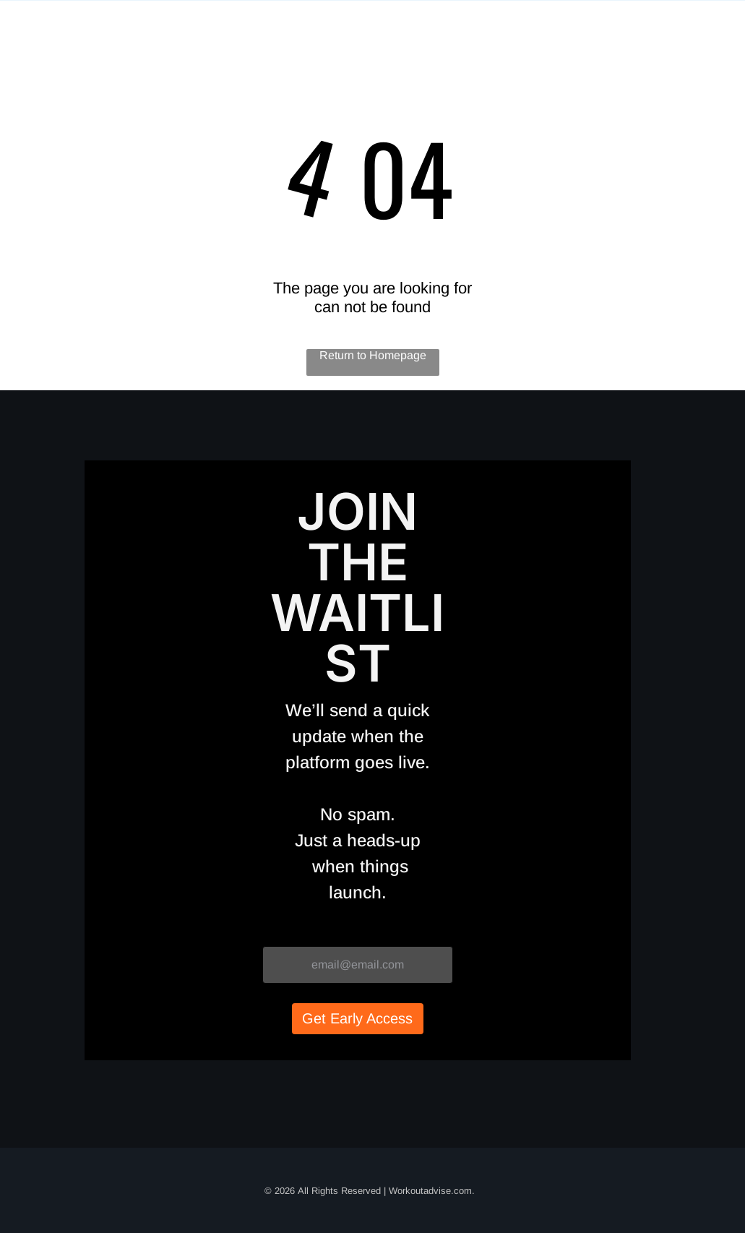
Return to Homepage (372, 355)
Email (278, 932)
